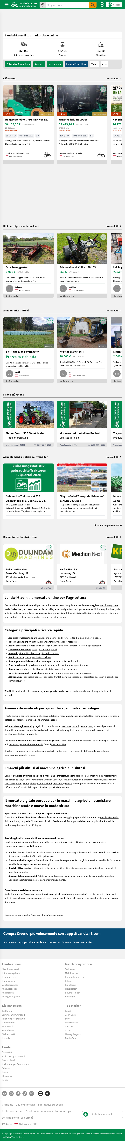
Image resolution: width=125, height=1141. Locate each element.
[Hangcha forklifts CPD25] (82, 124)
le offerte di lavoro (46, 730)
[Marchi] (47, 1093)
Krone (26, 783)
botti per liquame (64, 665)
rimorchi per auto (50, 653)
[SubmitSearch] (93, 5)
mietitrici (33, 641)
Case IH (56, 779)
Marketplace (55, 64)
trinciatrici (71, 669)
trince (28, 657)
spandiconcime (46, 665)
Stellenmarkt (8, 1034)
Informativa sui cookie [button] (50, 1104)
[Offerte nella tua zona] (43, 5)
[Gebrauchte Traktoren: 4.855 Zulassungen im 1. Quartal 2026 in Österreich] (28, 491)
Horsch (68, 783)
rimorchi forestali (78, 645)
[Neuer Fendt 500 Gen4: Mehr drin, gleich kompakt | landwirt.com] (28, 424)
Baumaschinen (72, 992)
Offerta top (9, 78)
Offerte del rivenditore (18, 64)
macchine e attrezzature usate (60, 775)
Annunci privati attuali (16, 310)
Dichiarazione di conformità (18, 1117)
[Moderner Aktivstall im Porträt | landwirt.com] (82, 424)
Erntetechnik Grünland (13, 1014)
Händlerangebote (11, 973)
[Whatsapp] (31, 1093)
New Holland (70, 637)
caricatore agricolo (51, 672)
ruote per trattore (51, 661)
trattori (90, 715)
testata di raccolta (55, 669)
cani (90, 726)
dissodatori (44, 649)
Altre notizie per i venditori (108, 525)
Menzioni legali (63, 1111)
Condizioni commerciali (39, 1111)
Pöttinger (34, 783)
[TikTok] (24, 1093)
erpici (34, 649)
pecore (83, 726)
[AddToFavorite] (50, 89)
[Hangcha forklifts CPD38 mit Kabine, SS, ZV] (28, 124)
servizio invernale (82, 672)
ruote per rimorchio (70, 661)
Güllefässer (70, 984)
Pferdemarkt (8, 1026)
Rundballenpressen (74, 977)
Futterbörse (8, 1030)
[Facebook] (18, 1093)
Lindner (47, 779)
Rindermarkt (8, 1022)
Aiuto (7, 1124)
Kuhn (18, 783)
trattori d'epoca (93, 637)
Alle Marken (8, 992)
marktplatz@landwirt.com (13, 1136)
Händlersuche (9, 980)
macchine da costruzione (72, 715)
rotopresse (73, 641)
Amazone (57, 783)
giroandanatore (47, 641)
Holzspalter (71, 988)
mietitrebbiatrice (36, 669)
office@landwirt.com (51, 914)
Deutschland (8, 1060)
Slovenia (35, 821)
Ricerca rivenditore (76, 64)
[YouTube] (4, 1093)
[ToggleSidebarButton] (6, 4)
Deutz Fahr (10, 783)
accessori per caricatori (82, 676)
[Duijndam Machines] (28, 567)
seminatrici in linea (41, 657)
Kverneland (46, 783)
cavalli (75, 726)
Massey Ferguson (93, 779)
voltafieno (61, 641)
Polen (5, 1079)
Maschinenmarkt (10, 969)
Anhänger (70, 996)
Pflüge (68, 980)
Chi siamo (7, 1104)
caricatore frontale (33, 676)
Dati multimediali (25, 1104)
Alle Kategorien (9, 988)
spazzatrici (67, 672)
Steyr (21, 779)
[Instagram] (11, 1093)
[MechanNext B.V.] (82, 567)
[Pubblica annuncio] (102, 4)
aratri (54, 649)
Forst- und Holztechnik (13, 1018)
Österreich (7, 1052)
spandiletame (81, 665)
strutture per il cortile (106, 740)
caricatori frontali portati (56, 676)
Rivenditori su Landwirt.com (20, 537)
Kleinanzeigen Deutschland (15, 1064)
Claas (81, 637)
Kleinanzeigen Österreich (14, 1056)
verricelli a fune (60, 645)
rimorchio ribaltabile (29, 653)
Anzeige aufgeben (11, 996)
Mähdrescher (71, 973)
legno (54, 719)
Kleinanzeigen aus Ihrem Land (21, 226)
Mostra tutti (114, 78)
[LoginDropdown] (114, 4)
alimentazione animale (37, 719)
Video (94, 64)
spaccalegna (94, 645)
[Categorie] (40, 1093)
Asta (104, 64)
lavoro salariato (85, 730)
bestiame (66, 726)
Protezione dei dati (12, 1111)
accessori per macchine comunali (26, 744)
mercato (41, 613)
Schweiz (6, 1068)
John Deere (50, 637)
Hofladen (6, 1038)
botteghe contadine (14, 719)
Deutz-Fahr (70, 1038)
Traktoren (70, 969)
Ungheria (25, 821)
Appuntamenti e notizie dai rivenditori (25, 457)
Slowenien (7, 1075)
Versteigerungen (10, 984)
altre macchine (58, 744)
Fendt (59, 637)
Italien (5, 1072)
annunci (39, 64)
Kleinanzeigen (9, 977)
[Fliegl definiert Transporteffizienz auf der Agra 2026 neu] (82, 491)
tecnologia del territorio (107, 715)
